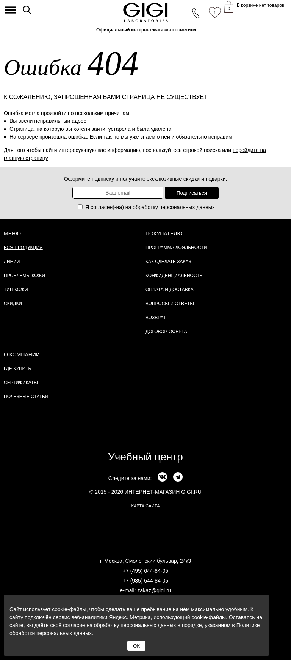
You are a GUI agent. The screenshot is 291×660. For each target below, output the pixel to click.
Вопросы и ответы (170, 303)
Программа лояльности (176, 247)
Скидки (13, 303)
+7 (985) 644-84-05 (145, 581)
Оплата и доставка (170, 289)
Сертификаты (21, 382)
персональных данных (187, 207)
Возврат (156, 317)
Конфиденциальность (174, 275)
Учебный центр (145, 457)
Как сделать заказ (168, 261)
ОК (136, 646)
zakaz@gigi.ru (154, 590)
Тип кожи (16, 289)
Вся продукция (23, 247)
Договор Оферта (166, 331)
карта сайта (145, 506)
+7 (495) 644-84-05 (145, 571)
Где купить (17, 368)
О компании (22, 355)
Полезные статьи (26, 396)
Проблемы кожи (24, 275)
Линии (12, 261)
